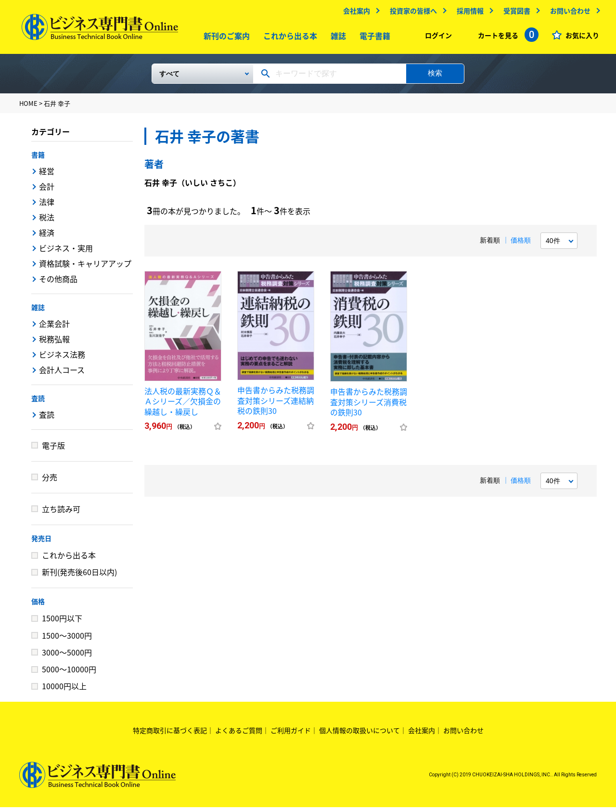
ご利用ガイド (290, 734)
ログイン (436, 37)
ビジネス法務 (62, 358)
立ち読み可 (61, 512)
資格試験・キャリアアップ (85, 267)
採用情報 (467, 13)
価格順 (521, 244)
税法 (46, 221)
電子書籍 (373, 38)
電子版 (53, 449)
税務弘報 (54, 342)
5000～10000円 (69, 673)
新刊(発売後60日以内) (79, 575)
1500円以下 (62, 622)
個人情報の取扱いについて (359, 734)
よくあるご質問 (238, 734)
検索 (435, 77)
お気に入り (580, 37)
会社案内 (354, 13)
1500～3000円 (67, 639)
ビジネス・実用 (66, 251)
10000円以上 (64, 689)
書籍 (38, 158)
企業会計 (54, 327)
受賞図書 (514, 13)
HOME (28, 107)
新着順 (490, 244)
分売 (49, 481)
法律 (46, 205)
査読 (38, 402)
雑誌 (336, 38)
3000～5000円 (67, 656)
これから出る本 (288, 38)
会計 (46, 190)
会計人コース (62, 373)
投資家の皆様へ (411, 13)
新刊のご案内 (225, 38)
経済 (46, 236)
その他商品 (58, 282)
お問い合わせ (568, 13)
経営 (46, 174)
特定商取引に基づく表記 (170, 734)
